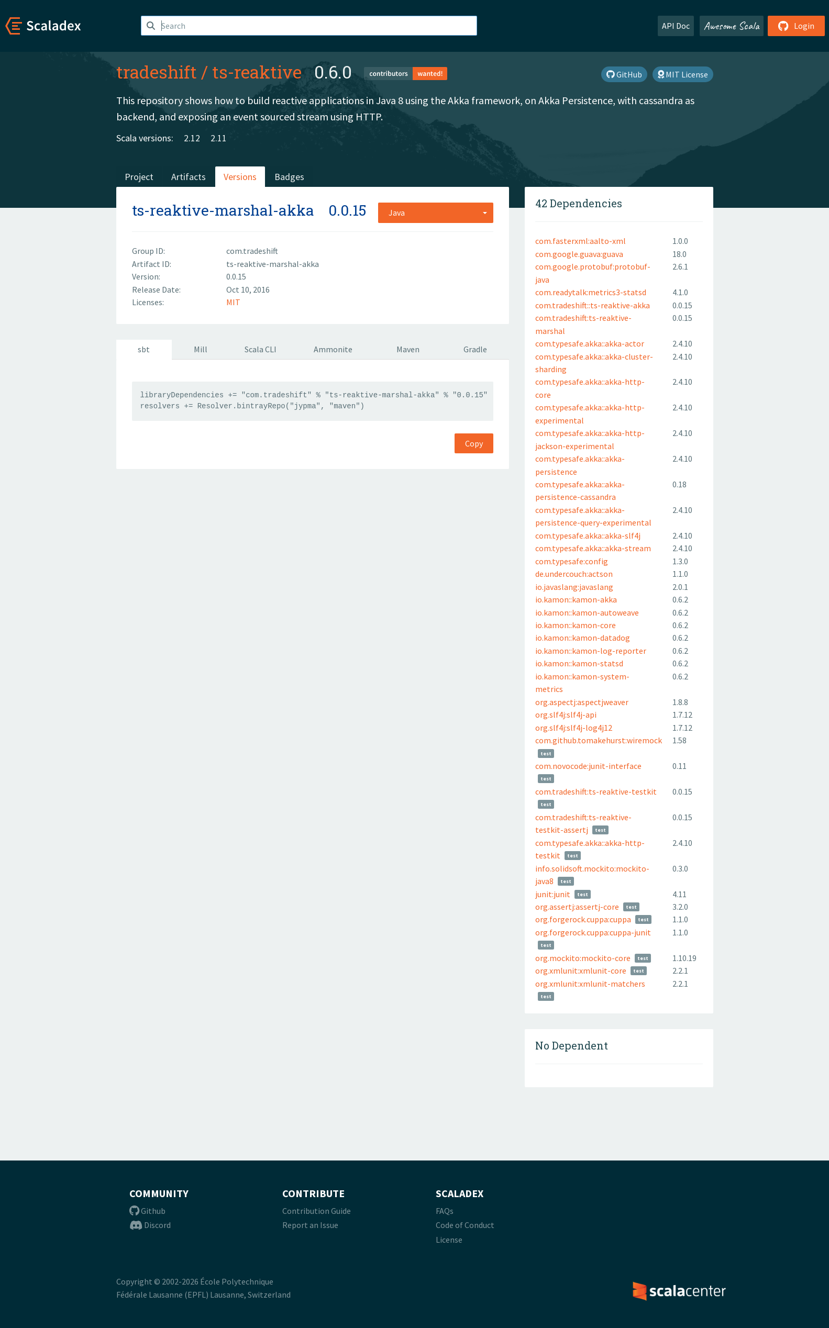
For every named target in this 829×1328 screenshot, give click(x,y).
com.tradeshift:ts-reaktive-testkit (596, 791)
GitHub (624, 74)
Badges (289, 177)
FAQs (445, 1211)
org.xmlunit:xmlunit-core (580, 970)
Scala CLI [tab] (261, 349)
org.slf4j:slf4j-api (565, 714)
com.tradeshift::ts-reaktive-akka (592, 305)
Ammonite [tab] (333, 349)
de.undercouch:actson (574, 573)
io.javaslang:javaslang (574, 587)
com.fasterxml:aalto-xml (580, 241)
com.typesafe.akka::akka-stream (593, 548)
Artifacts (188, 177)
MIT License (683, 74)
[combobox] (435, 212)
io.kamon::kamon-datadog (582, 637)
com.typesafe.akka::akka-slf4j (587, 535)
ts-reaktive (257, 71)
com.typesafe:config (571, 561)
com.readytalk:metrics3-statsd (590, 292)
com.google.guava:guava (579, 254)
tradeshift (156, 71)
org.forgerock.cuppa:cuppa (583, 919)
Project (139, 177)
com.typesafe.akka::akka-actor (589, 343)
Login (796, 25)
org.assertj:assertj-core (577, 906)
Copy (474, 443)
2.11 (219, 138)
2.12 (192, 138)
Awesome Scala (731, 25)
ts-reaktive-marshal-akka (223, 210)
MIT (233, 302)
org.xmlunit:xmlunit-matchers (590, 983)
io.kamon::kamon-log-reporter (590, 650)
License (449, 1239)
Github (147, 1211)
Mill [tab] (200, 349)
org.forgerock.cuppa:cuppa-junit (593, 932)
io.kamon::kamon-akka (576, 599)
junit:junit (552, 894)
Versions (240, 177)
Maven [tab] (407, 349)
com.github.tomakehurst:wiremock (598, 740)
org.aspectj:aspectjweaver (581, 702)
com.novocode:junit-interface (588, 766)
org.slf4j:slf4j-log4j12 (573, 727)
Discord (150, 1225)
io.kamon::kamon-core (575, 625)
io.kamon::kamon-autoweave (587, 612)
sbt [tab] (144, 349)
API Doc (676, 25)
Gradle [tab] (475, 349)
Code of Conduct (465, 1225)
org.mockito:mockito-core (583, 958)
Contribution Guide (316, 1211)
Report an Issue (310, 1225)
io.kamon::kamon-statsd (579, 663)
